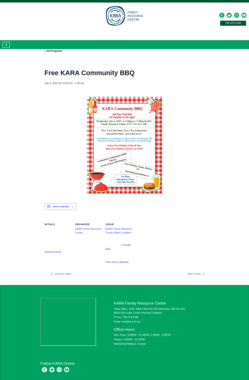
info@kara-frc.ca (130, 321)
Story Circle (195, 273)
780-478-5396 (233, 23)
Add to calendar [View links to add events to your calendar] (61, 206)
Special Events (52, 252)
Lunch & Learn (62, 273)
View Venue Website (117, 262)
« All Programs (53, 51)
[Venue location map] (152, 237)
